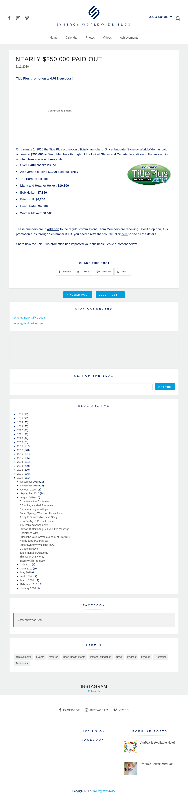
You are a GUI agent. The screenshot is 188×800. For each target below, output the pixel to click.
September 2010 (30, 493)
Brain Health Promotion (33, 560)
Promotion (161, 657)
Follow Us (94, 691)
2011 (20, 473)
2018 (20, 446)
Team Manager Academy (34, 552)
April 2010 (26, 576)
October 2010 (28, 489)
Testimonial (22, 663)
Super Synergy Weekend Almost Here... (42, 513)
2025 (20, 418)
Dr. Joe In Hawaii (29, 548)
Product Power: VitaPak (156, 764)
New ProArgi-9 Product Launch (37, 521)
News (119, 657)
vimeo (121, 710)
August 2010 (28, 497)
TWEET (84, 272)
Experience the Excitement (35, 501)
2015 (20, 458)
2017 (20, 450)
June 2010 (26, 568)
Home (54, 37)
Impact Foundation (100, 657)
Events (40, 657)
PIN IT (123, 272)
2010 (20, 477)
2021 (20, 434)
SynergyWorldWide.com (28, 323)
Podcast (132, 657)
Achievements (129, 37)
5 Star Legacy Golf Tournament (37, 505)
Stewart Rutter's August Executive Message (44, 529)
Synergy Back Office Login (29, 317)
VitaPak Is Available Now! (157, 742)
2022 (20, 430)
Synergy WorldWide (30, 620)
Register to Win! (29, 533)
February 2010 (29, 584)
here (124, 234)
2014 (20, 462)
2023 (20, 426)
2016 (20, 454)
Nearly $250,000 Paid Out (34, 541)
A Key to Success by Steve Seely (38, 517)
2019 (20, 442)
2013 (20, 466)
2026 (20, 414)
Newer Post (78, 295)
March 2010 (27, 580)
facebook (69, 710)
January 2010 (28, 588)
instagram (96, 710)
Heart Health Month (74, 657)
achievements (23, 657)
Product (145, 657)
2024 (20, 422)
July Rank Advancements (34, 525)
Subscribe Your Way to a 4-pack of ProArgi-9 (45, 537)
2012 (20, 469)
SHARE (65, 272)
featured (53, 657)
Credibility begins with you (34, 509)
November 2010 (29, 485)
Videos (107, 37)
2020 (20, 438)
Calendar (72, 37)
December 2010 (29, 481)
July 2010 (26, 564)
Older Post (110, 295)
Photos (90, 37)
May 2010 (26, 572)
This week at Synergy (32, 556)
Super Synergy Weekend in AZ (37, 545)
